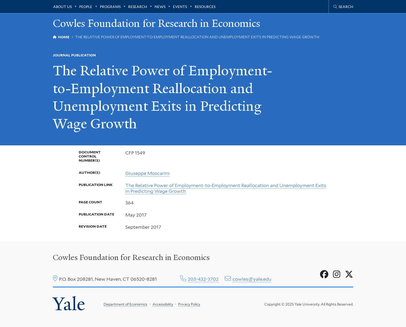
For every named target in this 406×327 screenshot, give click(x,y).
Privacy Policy (189, 304)
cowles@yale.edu (252, 279)
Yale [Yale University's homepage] (69, 304)
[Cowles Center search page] (343, 7)
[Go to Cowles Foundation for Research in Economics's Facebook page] (324, 274)
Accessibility (163, 304)
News (160, 7)
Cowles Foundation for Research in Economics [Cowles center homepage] (131, 257)
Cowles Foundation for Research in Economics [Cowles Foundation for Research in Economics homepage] (156, 23)
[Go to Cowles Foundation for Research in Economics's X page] (349, 274)
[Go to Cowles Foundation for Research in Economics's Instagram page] (336, 274)
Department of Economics (125, 304)
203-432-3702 (203, 279)
